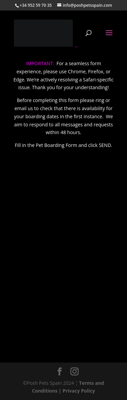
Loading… (63, 262)
